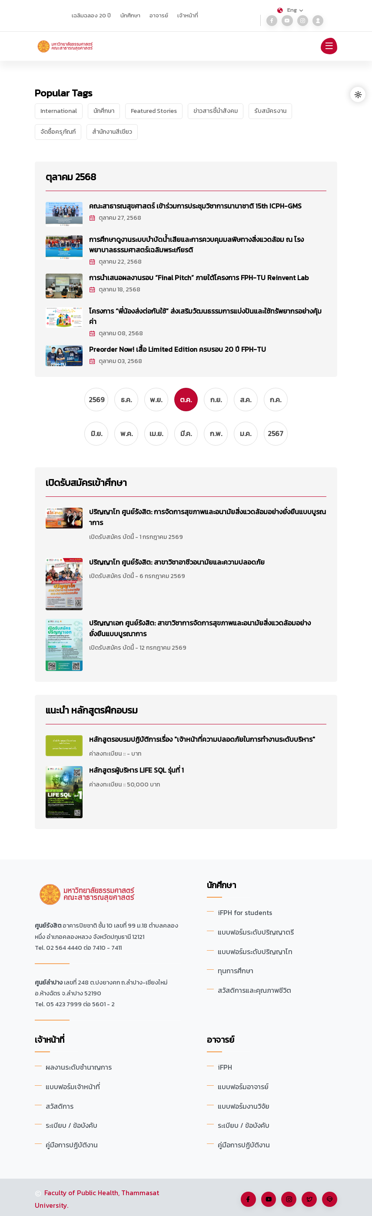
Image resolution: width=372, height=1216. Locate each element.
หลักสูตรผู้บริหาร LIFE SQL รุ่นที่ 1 (136, 768)
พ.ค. (126, 433)
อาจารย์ (158, 15)
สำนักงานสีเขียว (112, 131)
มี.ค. (186, 433)
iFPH (225, 1066)
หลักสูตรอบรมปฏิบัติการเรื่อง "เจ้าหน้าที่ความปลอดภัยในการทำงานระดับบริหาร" (202, 738)
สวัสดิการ (59, 1104)
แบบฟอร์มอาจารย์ (243, 1085)
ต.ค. (186, 398)
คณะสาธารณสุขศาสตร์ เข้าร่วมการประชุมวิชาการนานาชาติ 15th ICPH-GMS (196, 206)
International (58, 111)
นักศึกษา (130, 15)
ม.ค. (246, 433)
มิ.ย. (96, 433)
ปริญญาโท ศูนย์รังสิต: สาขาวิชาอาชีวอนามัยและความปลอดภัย (178, 560)
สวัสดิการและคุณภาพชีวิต (255, 987)
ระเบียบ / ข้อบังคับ (72, 1123)
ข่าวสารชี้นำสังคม (215, 111)
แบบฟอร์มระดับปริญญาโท (256, 949)
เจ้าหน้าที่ (187, 15)
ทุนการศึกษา (235, 968)
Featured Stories (154, 111)
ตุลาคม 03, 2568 (116, 360)
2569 (96, 398)
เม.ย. (156, 433)
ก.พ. (216, 433)
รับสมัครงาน (270, 111)
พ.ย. (156, 398)
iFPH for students (245, 910)
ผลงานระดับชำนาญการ (79, 1066)
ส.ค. (246, 398)
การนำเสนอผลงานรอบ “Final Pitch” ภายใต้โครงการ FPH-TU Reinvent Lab (199, 277)
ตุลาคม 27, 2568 (115, 218)
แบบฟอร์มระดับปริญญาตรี (256, 930)
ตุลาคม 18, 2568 (115, 289)
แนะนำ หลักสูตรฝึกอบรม (92, 709)
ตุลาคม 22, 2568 (115, 261)
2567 (276, 433)
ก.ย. (216, 398)
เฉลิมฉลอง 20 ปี (91, 15)
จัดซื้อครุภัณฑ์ (58, 131)
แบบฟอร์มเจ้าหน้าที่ (73, 1085)
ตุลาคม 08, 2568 (116, 332)
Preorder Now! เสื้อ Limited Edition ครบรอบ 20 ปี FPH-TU (178, 348)
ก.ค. (276, 398)
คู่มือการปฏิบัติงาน (72, 1142)
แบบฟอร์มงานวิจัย (244, 1104)
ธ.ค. (126, 398)
